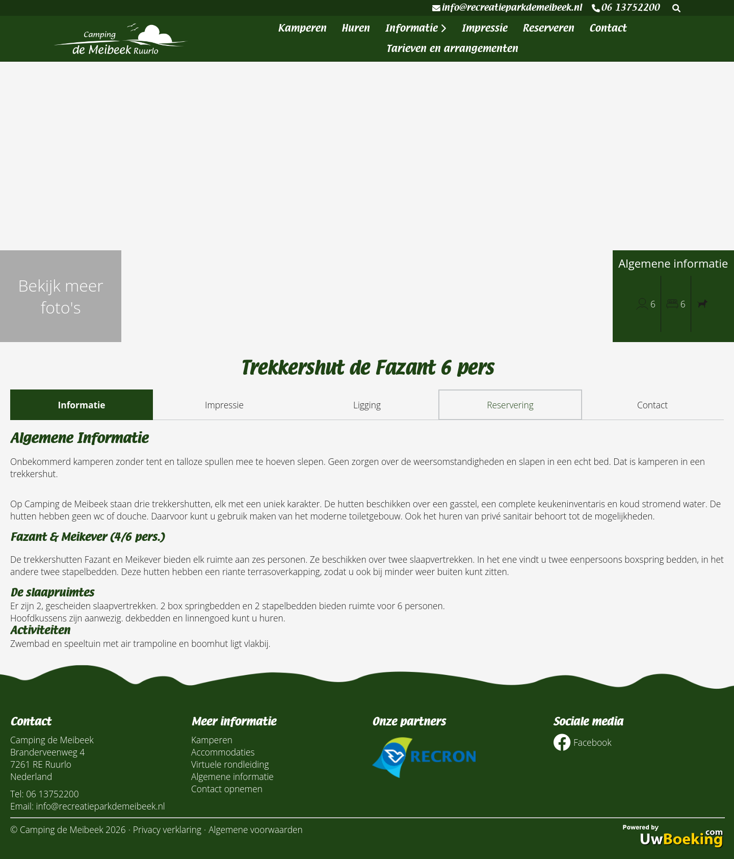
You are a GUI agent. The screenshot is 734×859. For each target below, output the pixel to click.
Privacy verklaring (167, 829)
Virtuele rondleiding (230, 764)
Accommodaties (223, 752)
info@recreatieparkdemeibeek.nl (507, 8)
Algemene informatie (232, 776)
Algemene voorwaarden (255, 829)
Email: (22, 806)
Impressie (484, 28)
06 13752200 (626, 8)
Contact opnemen (227, 789)
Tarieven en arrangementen (452, 48)
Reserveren (548, 28)
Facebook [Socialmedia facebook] (582, 742)
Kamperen (302, 28)
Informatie (415, 28)
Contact (607, 28)
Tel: (17, 794)
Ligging (367, 405)
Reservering (510, 405)
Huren (356, 28)
